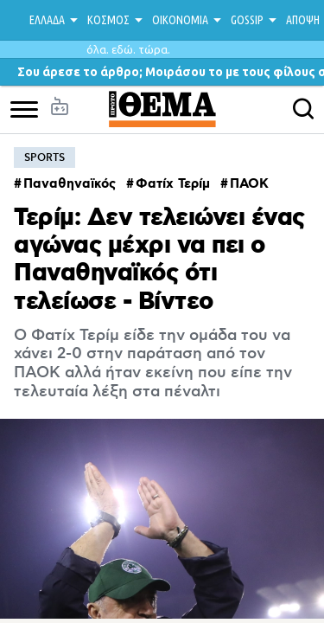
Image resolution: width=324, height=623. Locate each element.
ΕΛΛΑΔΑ (47, 20)
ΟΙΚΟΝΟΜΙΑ (180, 20)
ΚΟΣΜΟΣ (108, 20)
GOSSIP (247, 20)
